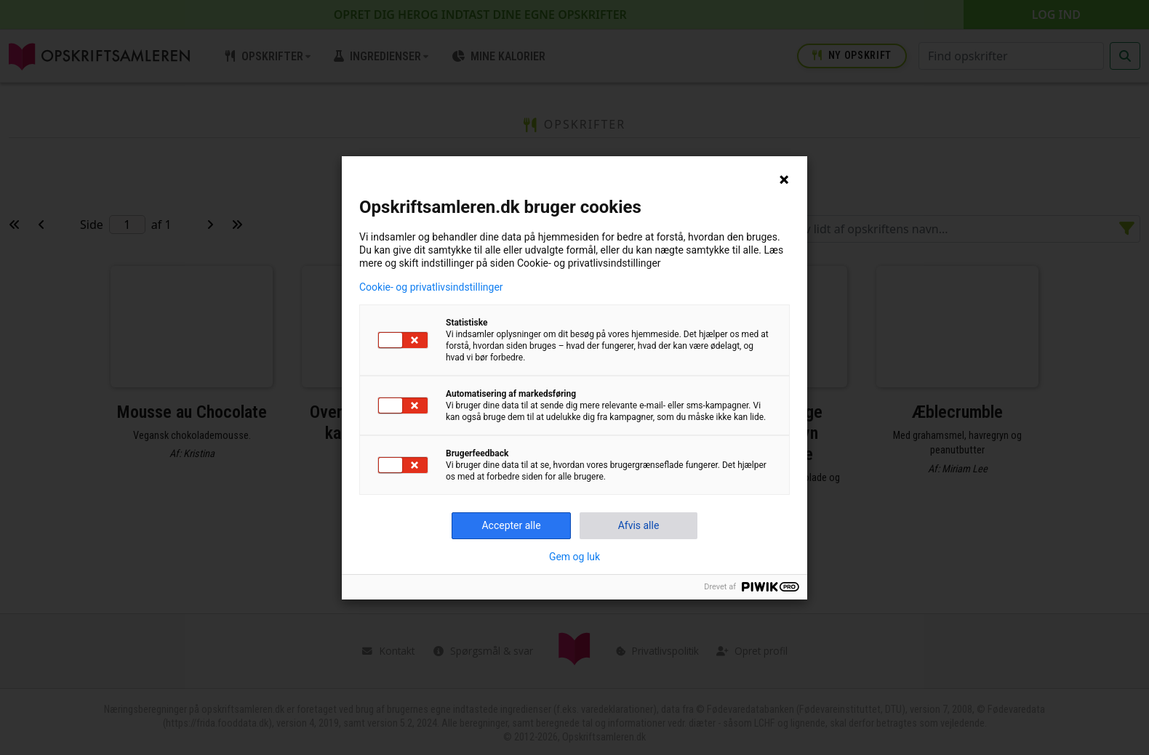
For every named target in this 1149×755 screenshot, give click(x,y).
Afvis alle (639, 525)
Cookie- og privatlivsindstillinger (431, 287)
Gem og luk (574, 556)
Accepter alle (510, 525)
